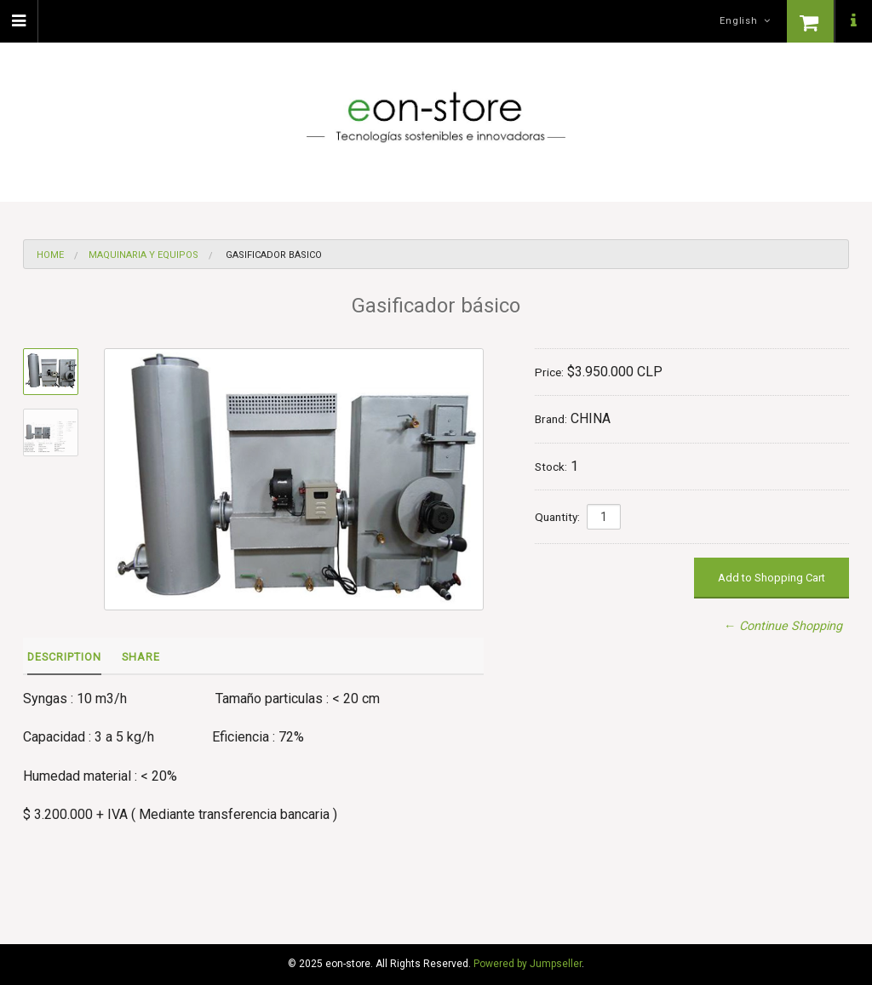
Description (64, 656)
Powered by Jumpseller (527, 964)
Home (50, 255)
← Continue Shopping (783, 626)
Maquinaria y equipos (143, 255)
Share (141, 656)
